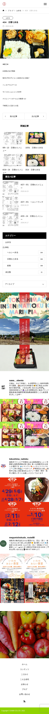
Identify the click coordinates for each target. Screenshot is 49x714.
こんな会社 (24, 679)
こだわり (24, 674)
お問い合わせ (24, 694)
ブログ (24, 689)
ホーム (24, 664)
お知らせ (24, 684)
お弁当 (8, 18)
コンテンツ (24, 669)
